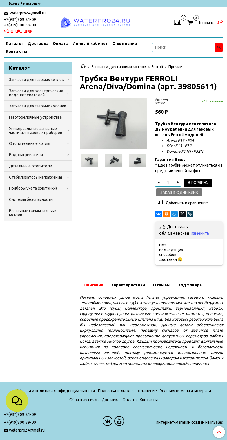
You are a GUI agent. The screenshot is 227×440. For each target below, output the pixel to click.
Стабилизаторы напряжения (35, 177)
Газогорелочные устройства (35, 117)
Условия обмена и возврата (185, 391)
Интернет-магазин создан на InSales (189, 422)
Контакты (16, 51)
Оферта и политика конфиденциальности (55, 391)
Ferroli (157, 66)
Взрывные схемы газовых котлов (33, 212)
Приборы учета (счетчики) (33, 188)
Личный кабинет (90, 43)
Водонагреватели (26, 154)
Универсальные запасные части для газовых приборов (35, 130)
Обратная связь (84, 400)
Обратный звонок (18, 30)
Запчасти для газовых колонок (37, 106)
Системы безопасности (31, 199)
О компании (124, 43)
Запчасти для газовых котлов (118, 66)
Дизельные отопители (30, 166)
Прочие (175, 66)
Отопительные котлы (29, 143)
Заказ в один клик (179, 192)
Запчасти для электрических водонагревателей (36, 93)
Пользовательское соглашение (127, 391)
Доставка (38, 43)
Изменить (200, 233)
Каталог (15, 43)
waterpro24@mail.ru (27, 13)
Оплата (61, 43)
